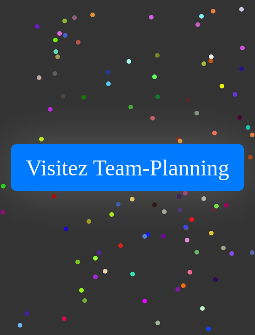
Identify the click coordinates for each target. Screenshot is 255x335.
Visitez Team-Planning (127, 167)
